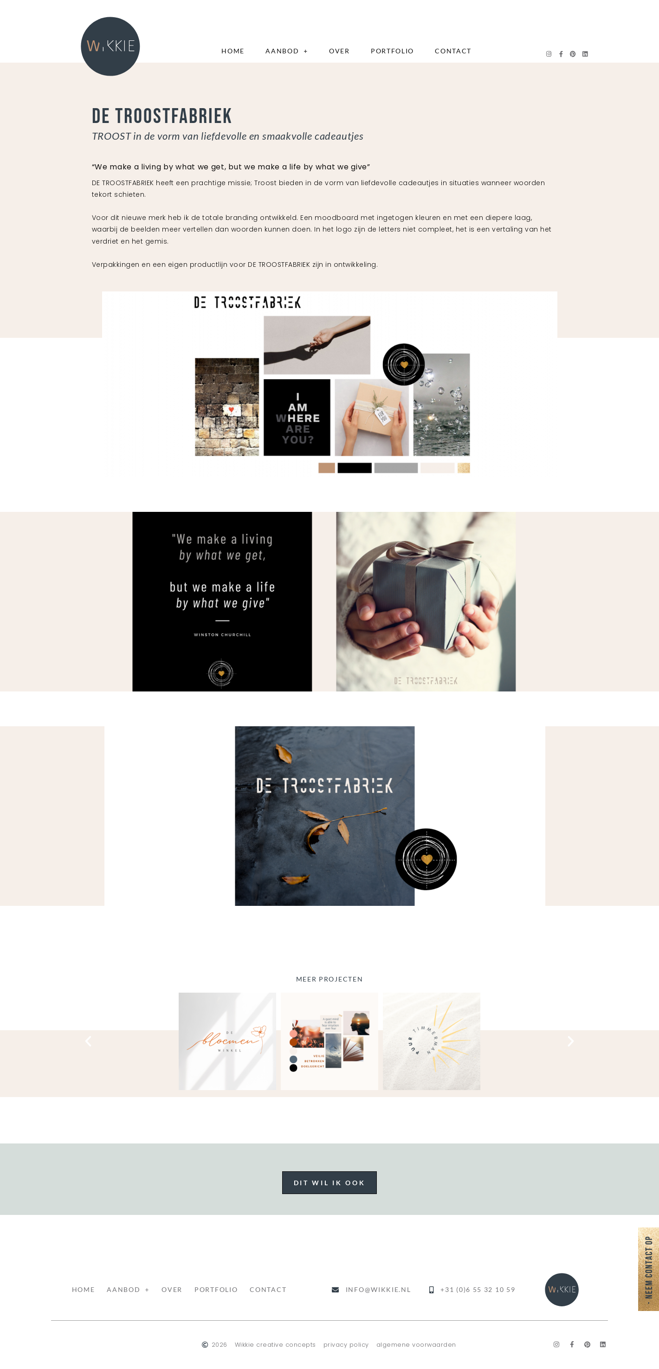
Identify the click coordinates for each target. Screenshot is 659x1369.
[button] (88, 1041)
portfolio (392, 51)
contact (453, 51)
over (339, 51)
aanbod (286, 51)
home (233, 51)
